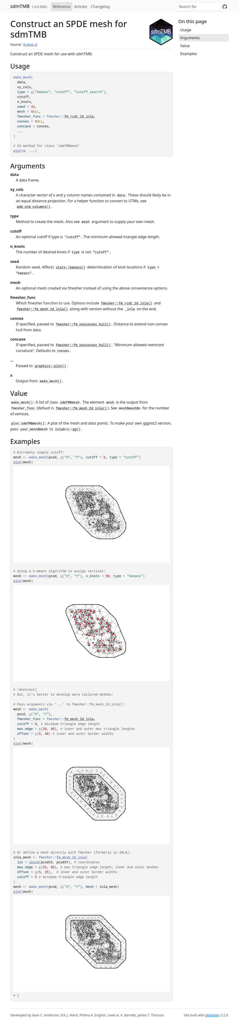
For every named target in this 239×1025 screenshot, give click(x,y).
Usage (185, 29)
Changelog (100, 6)
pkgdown (212, 1015)
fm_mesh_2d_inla (79, 719)
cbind (34, 862)
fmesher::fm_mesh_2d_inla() (42, 309)
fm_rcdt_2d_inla (79, 117)
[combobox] (198, 6)
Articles (80, 6)
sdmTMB (20, 6)
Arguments (190, 37)
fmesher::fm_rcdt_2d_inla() (126, 303)
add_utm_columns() (33, 207)
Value (185, 45)
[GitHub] (225, 6)
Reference (61, 6)
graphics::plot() (50, 366)
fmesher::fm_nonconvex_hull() (83, 324)
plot (17, 151)
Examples (188, 53)
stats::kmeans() (70, 267)
